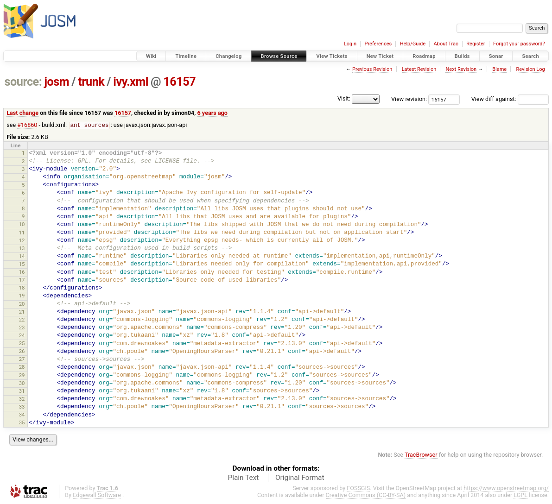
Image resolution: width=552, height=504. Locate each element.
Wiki (151, 56)
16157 (179, 81)
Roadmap (424, 56)
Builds (462, 56)
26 (22, 351)
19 (22, 296)
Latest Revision (419, 69)
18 (22, 288)
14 (22, 256)
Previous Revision (372, 69)
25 (22, 343)
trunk (91, 81)
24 (22, 336)
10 (22, 224)
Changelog (228, 56)
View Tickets (331, 56)
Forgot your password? (519, 44)
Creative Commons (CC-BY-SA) (366, 495)
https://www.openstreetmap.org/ (506, 488)
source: (23, 81)
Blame (499, 69)
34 (22, 415)
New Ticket (380, 56)
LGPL (520, 495)
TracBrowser (421, 455)
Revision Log (530, 69)
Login (350, 44)
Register (475, 44)
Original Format (299, 478)
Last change (22, 112)
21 (22, 312)
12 (22, 241)
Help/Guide (412, 44)
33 (22, 407)
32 (22, 399)
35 (22, 423)
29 (22, 375)
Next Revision (460, 69)
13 (22, 249)
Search (530, 56)
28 (22, 367)
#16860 (27, 125)
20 (22, 304)
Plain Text (243, 478)
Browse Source (279, 56)
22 (22, 320)
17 (22, 280)
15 (22, 264)
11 (22, 233)
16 (22, 272)
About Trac (446, 44)
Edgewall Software (97, 495)
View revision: (409, 98)
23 (22, 328)
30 (22, 383)
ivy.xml (130, 81)
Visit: (343, 98)
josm (56, 81)
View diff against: (510, 98)
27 (22, 359)
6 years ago (212, 112)
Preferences (378, 44)
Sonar (496, 56)
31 (22, 391)
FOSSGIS (358, 488)
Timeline (186, 56)
